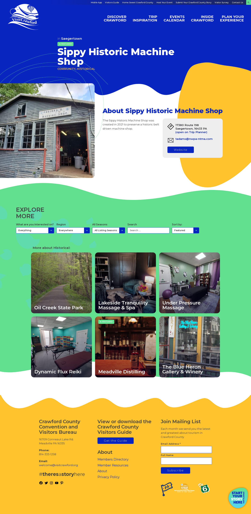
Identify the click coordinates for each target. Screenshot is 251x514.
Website (180, 149)
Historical (86, 68)
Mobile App (96, 2)
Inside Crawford (202, 18)
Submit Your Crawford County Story (193, 2)
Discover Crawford (115, 18)
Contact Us (237, 2)
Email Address (171, 443)
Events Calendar (174, 18)
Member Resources (112, 465)
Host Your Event (165, 2)
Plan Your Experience (232, 18)
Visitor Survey (222, 2)
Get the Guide (115, 440)
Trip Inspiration (145, 18)
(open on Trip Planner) (191, 132)
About (102, 471)
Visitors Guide (112, 2)
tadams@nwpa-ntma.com (194, 138)
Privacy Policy (108, 477)
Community (66, 68)
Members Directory (113, 459)
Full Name (167, 455)
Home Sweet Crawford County (137, 2)
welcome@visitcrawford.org (58, 465)
